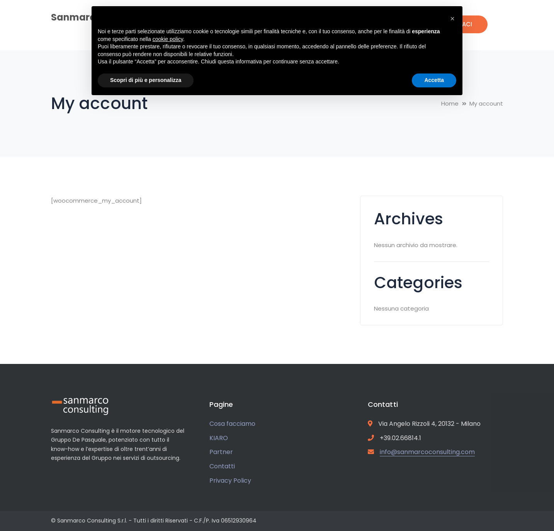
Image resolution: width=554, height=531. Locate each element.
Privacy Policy (230, 480)
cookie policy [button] (168, 39)
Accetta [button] (434, 80)
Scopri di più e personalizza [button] (145, 80)
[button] (452, 18)
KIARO (218, 438)
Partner (221, 451)
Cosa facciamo (232, 423)
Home (450, 103)
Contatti (222, 466)
